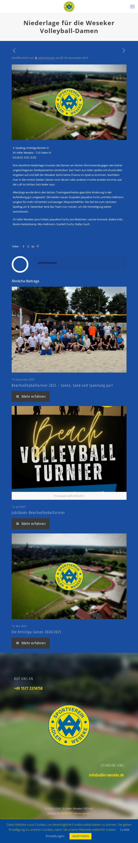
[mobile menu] (132, 6)
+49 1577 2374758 (28, 688)
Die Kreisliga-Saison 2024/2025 (36, 631)
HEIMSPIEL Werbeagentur (76, 813)
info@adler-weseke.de (106, 775)
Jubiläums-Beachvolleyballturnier (38, 512)
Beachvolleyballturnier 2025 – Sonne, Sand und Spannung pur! (62, 385)
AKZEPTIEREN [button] (80, 836)
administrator (46, 58)
